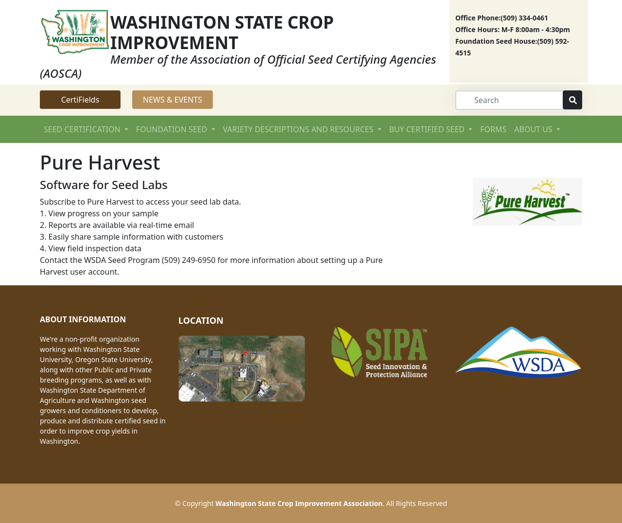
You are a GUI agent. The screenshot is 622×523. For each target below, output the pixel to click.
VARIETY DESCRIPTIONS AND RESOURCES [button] (299, 129)
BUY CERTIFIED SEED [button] (427, 129)
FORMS (493, 129)
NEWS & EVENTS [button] (172, 99)
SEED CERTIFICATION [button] (83, 129)
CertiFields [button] (80, 99)
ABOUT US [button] (534, 129)
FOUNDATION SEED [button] (172, 129)
